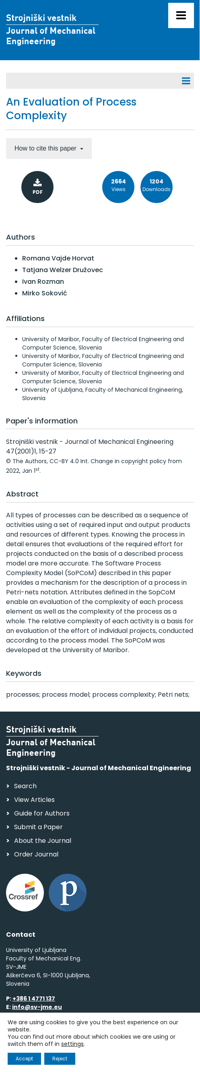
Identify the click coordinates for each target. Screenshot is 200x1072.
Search (25, 786)
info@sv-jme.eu (37, 1007)
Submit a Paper (38, 827)
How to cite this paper (46, 148)
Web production (52, 1057)
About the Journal (42, 840)
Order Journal (36, 854)
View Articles (34, 799)
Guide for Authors (42, 813)
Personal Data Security (116, 1042)
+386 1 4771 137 (33, 999)
